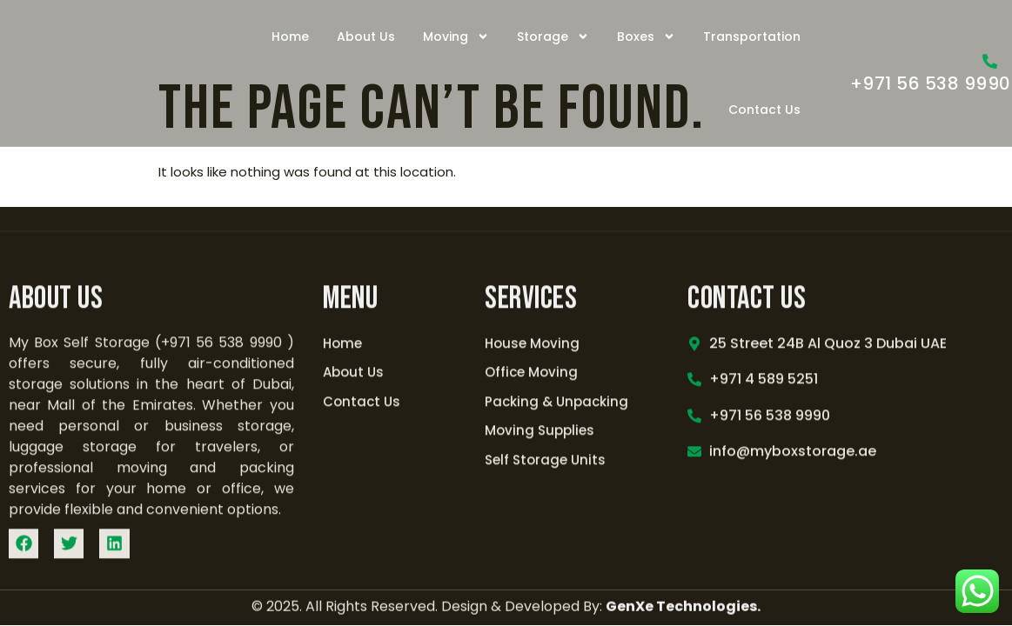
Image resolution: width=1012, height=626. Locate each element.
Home (290, 36)
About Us (366, 36)
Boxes (646, 36)
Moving (456, 36)
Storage (553, 36)
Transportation (752, 36)
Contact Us (764, 109)
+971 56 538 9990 (930, 83)
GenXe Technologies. (683, 538)
